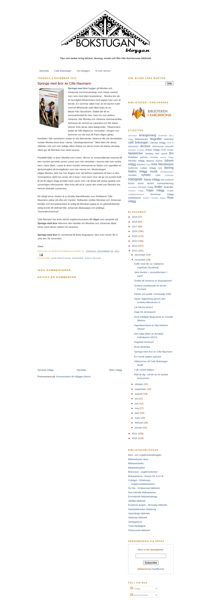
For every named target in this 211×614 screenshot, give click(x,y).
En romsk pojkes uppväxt (147, 356)
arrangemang (147, 135)
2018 (135, 221)
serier (141, 183)
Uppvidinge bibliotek (139, 513)
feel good (161, 153)
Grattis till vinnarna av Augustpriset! (153, 280)
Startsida (44, 70)
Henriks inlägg (136, 160)
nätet (158, 175)
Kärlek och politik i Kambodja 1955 (152, 294)
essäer (170, 150)
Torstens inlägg (135, 191)
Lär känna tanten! (143, 307)
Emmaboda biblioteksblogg (142, 496)
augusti (139, 393)
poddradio (169, 175)
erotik (163, 150)
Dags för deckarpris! (145, 311)
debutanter (133, 146)
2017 (135, 226)
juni (137, 403)
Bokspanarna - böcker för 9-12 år (146, 476)
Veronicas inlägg (161, 194)
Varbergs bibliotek (137, 517)
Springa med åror (78, 88)
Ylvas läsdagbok (137, 525)
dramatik (169, 146)
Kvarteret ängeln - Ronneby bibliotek (147, 505)
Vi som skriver (102, 70)
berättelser (162, 136)
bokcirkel (168, 139)
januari (139, 427)
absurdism (132, 136)
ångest (162, 198)
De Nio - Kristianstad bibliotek (144, 488)
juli (136, 398)
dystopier (132, 150)
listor (154, 164)
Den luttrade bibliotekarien (142, 492)
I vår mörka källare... (145, 369)
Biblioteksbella (136, 463)
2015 (135, 236)
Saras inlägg (93, 258)
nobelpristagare (166, 172)
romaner (77, 258)
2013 (135, 245)
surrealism (132, 187)
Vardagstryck (135, 521)
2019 (135, 216)
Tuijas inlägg (155, 190)
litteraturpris (165, 164)
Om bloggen (83, 70)
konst (148, 165)
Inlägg (135, 588)
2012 (135, 250)
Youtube (154, 198)
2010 (135, 438)
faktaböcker (135, 153)
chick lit (170, 143)
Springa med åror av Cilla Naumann (64, 83)
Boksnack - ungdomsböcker (143, 471)
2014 (135, 241)
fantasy (149, 153)
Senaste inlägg (45, 370)
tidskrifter (168, 187)
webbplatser (134, 197)
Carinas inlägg (157, 142)
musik (153, 171)
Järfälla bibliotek (136, 500)
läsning (168, 167)
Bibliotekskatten (136, 467)
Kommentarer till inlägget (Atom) (73, 376)
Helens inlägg (167, 157)
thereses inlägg (145, 187)
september (141, 389)
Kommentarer (139, 595)
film (171, 153)
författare (133, 157)
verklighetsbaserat (136, 194)
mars (138, 417)
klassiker (141, 164)
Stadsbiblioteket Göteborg (142, 509)
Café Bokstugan (62, 70)
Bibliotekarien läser (138, 459)
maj (137, 408)
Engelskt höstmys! (144, 342)
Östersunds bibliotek (139, 530)
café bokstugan (61, 258)
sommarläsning (165, 183)
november (140, 259)
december (140, 254)
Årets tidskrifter (142, 346)
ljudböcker (133, 168)
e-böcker (140, 150)
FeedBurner (157, 568)
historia (150, 160)
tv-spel (170, 190)
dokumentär (158, 146)
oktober (139, 384)
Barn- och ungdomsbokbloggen (145, 455)
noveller (132, 175)
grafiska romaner (149, 157)
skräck (150, 183)
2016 (135, 231)
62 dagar (95, 219)
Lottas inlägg (148, 167)
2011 (135, 433)
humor (159, 160)
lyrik (160, 168)
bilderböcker (141, 139)
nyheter (146, 175)
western (146, 198)
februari (139, 422)
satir (163, 179)
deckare (145, 146)
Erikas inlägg (152, 149)
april (137, 413)
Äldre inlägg (115, 370)
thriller (158, 186)
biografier (156, 139)
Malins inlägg (137, 171)
